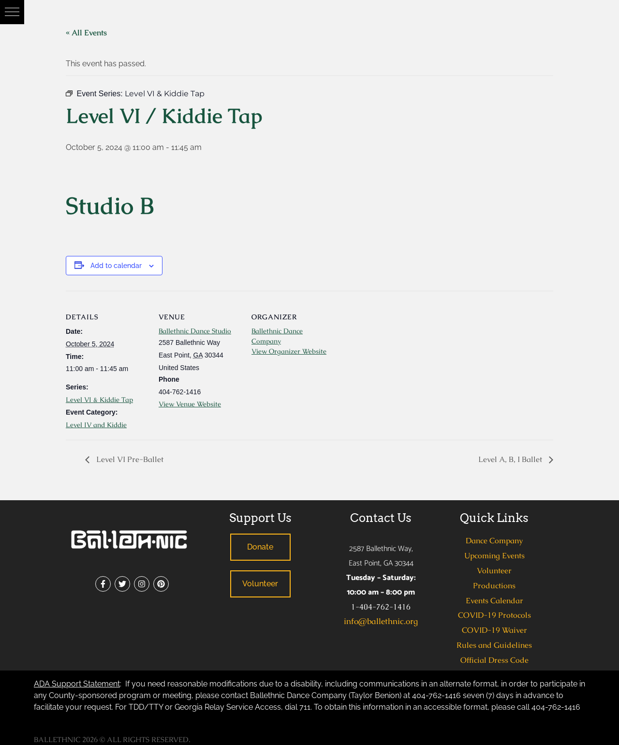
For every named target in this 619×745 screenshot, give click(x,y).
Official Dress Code (494, 660)
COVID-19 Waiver (494, 630)
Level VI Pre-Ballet (128, 459)
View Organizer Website (288, 351)
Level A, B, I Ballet (511, 459)
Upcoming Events (494, 556)
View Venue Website (190, 404)
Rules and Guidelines (494, 645)
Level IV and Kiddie (96, 424)
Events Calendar (494, 601)
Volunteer (494, 571)
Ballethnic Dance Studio (195, 331)
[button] (12, 12)
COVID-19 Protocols (494, 615)
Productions (494, 586)
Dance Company (494, 541)
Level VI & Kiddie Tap (99, 399)
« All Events (86, 33)
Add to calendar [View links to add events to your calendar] (116, 265)
